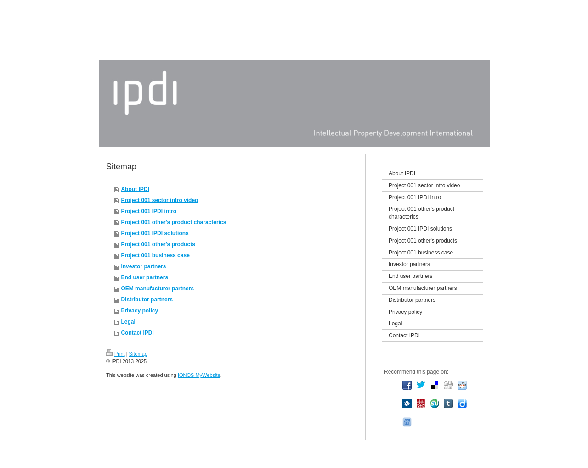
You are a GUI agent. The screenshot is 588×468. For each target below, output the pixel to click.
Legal (128, 321)
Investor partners (143, 266)
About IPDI (135, 189)
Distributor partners (147, 299)
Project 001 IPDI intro (148, 211)
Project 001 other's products (158, 244)
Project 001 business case (155, 255)
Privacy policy (139, 310)
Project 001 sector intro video (159, 200)
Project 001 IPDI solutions (154, 233)
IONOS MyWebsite (199, 375)
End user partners (144, 277)
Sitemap (138, 354)
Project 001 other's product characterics (173, 222)
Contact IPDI (137, 332)
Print (115, 354)
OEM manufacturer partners (157, 288)
